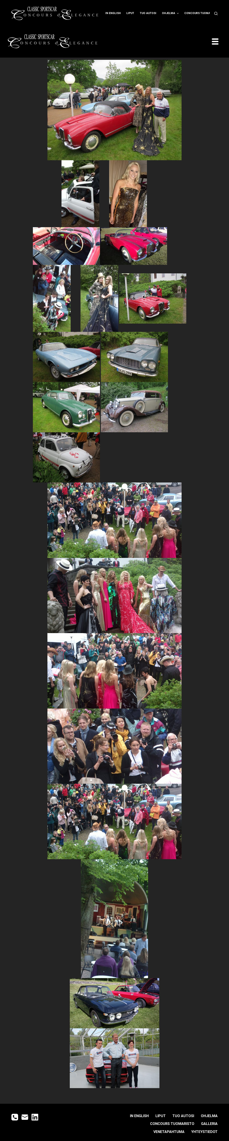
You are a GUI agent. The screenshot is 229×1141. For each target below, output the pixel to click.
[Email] (24, 1117)
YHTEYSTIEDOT (204, 1132)
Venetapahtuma (168, 1132)
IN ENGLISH (113, 13)
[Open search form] (216, 13)
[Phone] (14, 1117)
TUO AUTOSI (148, 13)
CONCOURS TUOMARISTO (203, 13)
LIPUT (130, 13)
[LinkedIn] (35, 1117)
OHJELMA (171, 13)
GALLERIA (209, 1124)
